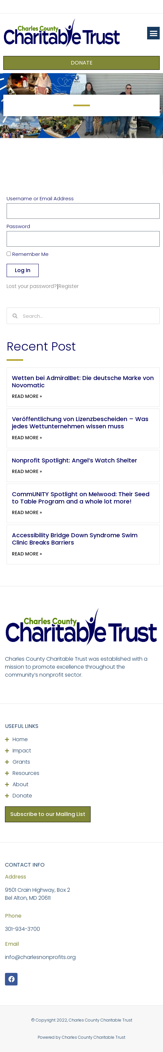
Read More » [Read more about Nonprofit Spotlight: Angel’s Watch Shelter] (27, 471)
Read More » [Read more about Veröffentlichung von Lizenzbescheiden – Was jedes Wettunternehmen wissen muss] (27, 437)
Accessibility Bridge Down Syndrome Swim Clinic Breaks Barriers (75, 539)
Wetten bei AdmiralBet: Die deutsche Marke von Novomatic (83, 381)
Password (18, 227)
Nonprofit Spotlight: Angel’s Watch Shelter (74, 460)
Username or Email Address (40, 199)
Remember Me (28, 255)
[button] (153, 33)
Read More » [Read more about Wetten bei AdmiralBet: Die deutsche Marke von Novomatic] (27, 396)
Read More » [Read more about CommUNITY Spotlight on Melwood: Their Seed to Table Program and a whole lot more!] (27, 512)
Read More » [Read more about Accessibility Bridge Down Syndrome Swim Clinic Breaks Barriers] (27, 553)
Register (69, 286)
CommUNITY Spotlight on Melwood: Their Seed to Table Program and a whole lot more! (80, 497)
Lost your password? (32, 286)
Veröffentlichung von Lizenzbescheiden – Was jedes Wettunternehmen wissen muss (80, 422)
